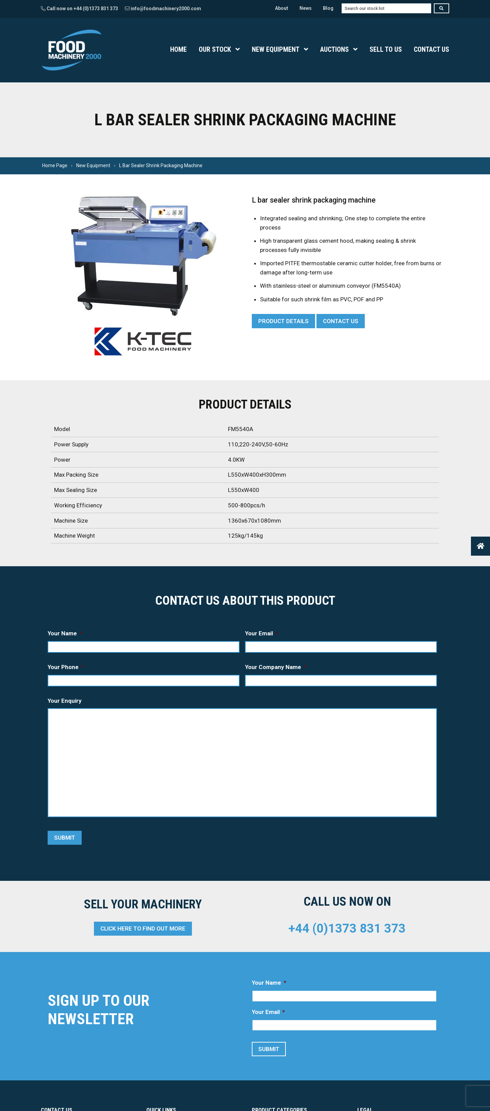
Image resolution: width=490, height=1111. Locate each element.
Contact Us (431, 49)
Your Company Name (275, 667)
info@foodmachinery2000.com (163, 8)
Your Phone (66, 667)
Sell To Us (386, 49)
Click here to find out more (142, 928)
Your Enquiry (65, 700)
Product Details (283, 321)
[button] (480, 546)
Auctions (334, 49)
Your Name (65, 633)
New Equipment (275, 49)
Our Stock (215, 49)
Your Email (261, 633)
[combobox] (386, 8)
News (305, 8)
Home (178, 49)
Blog (328, 8)
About (281, 8)
